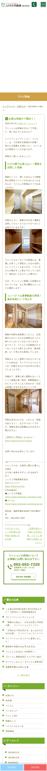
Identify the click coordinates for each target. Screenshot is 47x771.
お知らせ (22, 123)
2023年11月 (14, 752)
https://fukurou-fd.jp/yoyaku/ (18, 441)
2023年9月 (13, 763)
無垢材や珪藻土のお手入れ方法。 (21, 646)
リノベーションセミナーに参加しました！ (23, 639)
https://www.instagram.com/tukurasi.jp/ (24, 504)
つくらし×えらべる (15, 726)
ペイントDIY (12, 716)
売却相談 (10, 731)
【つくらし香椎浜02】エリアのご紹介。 (24, 657)
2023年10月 (14, 758)
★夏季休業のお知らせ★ (17, 667)
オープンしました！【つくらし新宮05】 (24, 662)
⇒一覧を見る (23, 675)
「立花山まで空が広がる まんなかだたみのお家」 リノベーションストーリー (24, 631)
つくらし (31, 123)
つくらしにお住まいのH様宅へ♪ (20, 652)
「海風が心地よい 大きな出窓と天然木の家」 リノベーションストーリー (24, 623)
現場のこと (11, 721)
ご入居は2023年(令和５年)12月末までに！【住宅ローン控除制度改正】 (23, 610)
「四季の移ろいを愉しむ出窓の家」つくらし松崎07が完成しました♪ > (34, 535)
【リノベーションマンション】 (20, 617)
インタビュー (12, 711)
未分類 (9, 700)
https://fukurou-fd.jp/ (15, 486)
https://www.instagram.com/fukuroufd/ (23, 497)
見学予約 (35, 767)
